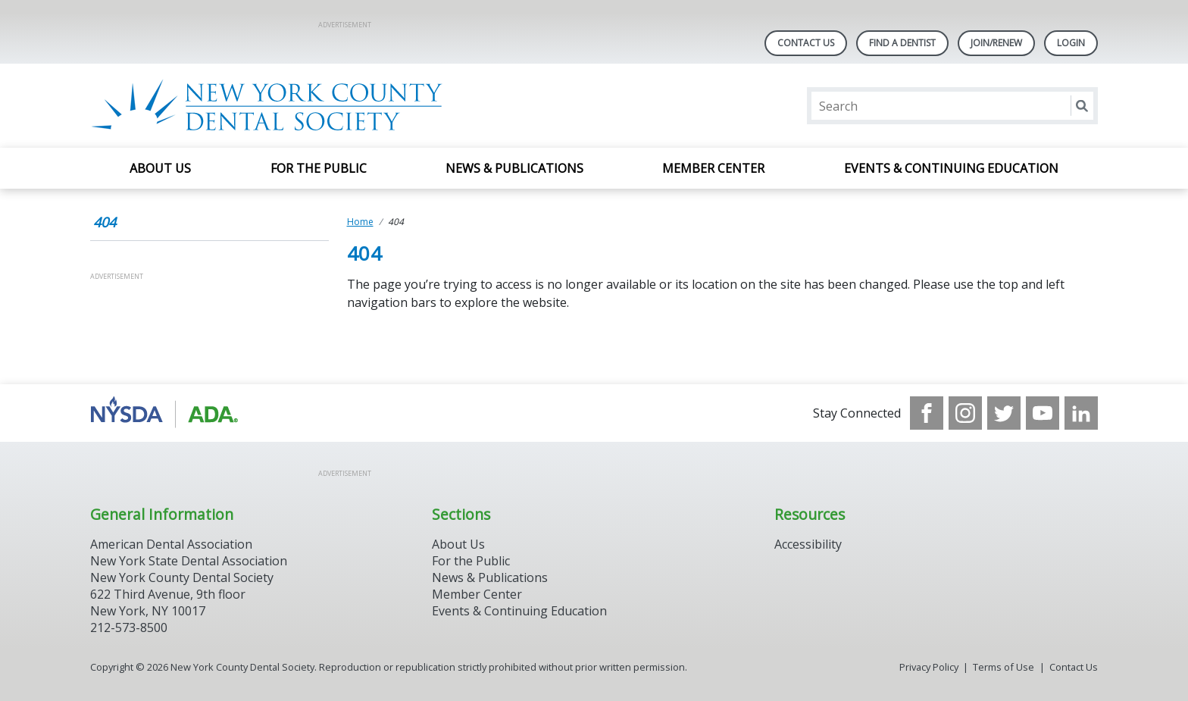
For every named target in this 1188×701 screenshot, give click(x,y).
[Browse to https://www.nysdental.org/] (167, 413)
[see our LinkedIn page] (1081, 413)
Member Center (713, 168)
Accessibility (808, 544)
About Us (160, 168)
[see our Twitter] (1004, 413)
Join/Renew (996, 42)
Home (360, 221)
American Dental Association (171, 544)
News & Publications (514, 168)
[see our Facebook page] (926, 413)
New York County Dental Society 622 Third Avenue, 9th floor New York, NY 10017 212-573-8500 (182, 602)
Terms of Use (1003, 667)
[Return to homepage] (286, 106)
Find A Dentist (902, 42)
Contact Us (805, 42)
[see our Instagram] (965, 413)
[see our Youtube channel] (1042, 413)
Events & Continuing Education (951, 168)
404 (104, 222)
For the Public (318, 168)
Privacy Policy (928, 667)
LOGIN (1071, 42)
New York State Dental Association (188, 560)
